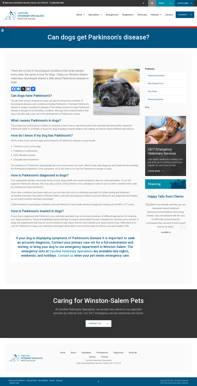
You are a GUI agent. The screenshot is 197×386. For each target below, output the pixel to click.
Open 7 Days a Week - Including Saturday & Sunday (96, 26)
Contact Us (95, 323)
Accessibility (43, 380)
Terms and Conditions (16, 380)
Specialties (94, 15)
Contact (182, 15)
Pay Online (152, 91)
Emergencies (112, 15)
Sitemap (59, 380)
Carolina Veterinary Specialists (71, 251)
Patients (155, 15)
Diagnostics (128, 15)
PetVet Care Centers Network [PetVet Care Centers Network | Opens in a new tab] (178, 383)
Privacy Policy (32, 380)
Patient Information (156, 75)
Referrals (142, 15)
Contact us (66, 255)
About (79, 15)
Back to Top (14, 383)
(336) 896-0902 (58, 3)
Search (52, 380)
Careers (169, 15)
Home (62, 352)
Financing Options (155, 99)
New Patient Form (155, 83)
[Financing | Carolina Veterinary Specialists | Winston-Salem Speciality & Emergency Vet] (165, 184)
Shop (161, 3)
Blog (147, 107)
